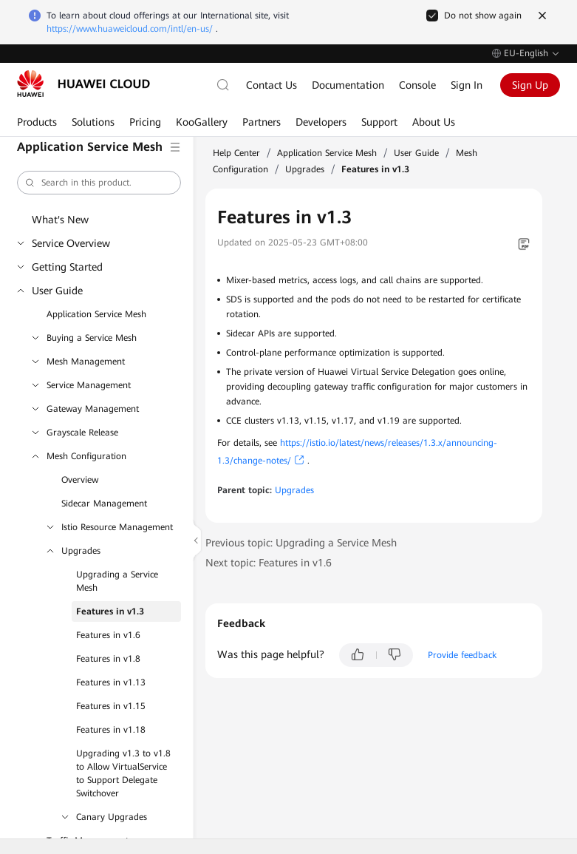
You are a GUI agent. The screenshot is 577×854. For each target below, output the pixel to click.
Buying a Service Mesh (92, 338)
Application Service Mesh (96, 314)
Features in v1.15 (111, 706)
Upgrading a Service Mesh (117, 581)
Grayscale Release (82, 432)
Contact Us (271, 85)
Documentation (348, 85)
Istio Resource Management (117, 527)
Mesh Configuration (86, 456)
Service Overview (71, 243)
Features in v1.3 (110, 611)
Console (417, 85)
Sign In (466, 85)
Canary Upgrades (111, 817)
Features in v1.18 (111, 730)
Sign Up (530, 85)
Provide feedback (462, 655)
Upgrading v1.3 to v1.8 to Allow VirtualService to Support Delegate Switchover (123, 773)
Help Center (236, 153)
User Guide (57, 290)
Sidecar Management (104, 503)
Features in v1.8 (108, 659)
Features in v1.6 (108, 635)
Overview (79, 480)
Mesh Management (86, 361)
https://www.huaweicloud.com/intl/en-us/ (130, 29)
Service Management (89, 385)
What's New (60, 220)
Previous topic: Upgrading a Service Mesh (301, 543)
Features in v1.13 (111, 682)
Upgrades (80, 551)
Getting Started (67, 267)
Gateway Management (93, 409)
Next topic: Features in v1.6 (268, 563)
